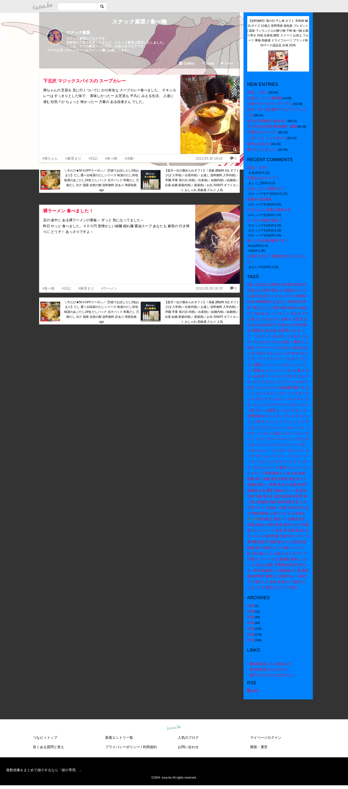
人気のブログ (188, 738)
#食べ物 (111, 158)
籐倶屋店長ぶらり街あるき (270, 664)
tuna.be (174, 727)
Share (226, 63)
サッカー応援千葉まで (264, 220)
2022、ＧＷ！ (258, 92)
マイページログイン (265, 738)
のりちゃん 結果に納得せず (269, 210)
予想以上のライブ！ (262, 132)
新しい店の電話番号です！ (268, 241)
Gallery (186, 63)
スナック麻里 (78, 32)
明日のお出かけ (259, 144)
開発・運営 (259, 747)
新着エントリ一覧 (119, 738)
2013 (251, 628)
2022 (251, 606)
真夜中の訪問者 (259, 199)
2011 (251, 640)
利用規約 (150, 747)
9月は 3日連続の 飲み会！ (267, 121)
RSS (253, 691)
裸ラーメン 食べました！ (68, 210)
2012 (251, 634)
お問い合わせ (188, 747)
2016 (251, 611)
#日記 (93, 158)
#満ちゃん (50, 158)
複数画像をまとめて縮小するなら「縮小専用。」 (44, 770)
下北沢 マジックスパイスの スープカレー (84, 80)
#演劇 (129, 158)
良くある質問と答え (48, 747)
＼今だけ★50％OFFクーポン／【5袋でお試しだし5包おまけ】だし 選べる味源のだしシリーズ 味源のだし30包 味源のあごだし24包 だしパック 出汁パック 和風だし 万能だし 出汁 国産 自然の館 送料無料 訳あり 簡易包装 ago (101, 180)
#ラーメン (109, 288)
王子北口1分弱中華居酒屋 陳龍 (272, 126)
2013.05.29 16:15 (209, 288)
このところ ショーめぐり (267, 138)
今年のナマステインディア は (270, 104)
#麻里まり (73, 158)
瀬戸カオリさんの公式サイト (271, 675)
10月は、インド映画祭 (264, 98)
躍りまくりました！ (262, 149)
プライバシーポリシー (122, 747)
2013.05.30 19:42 (209, 158)
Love (208, 63)
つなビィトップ (45, 738)
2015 (251, 617)
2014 (251, 623)
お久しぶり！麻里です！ (266, 189)
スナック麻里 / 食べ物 (139, 22)
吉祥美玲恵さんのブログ (268, 669)
